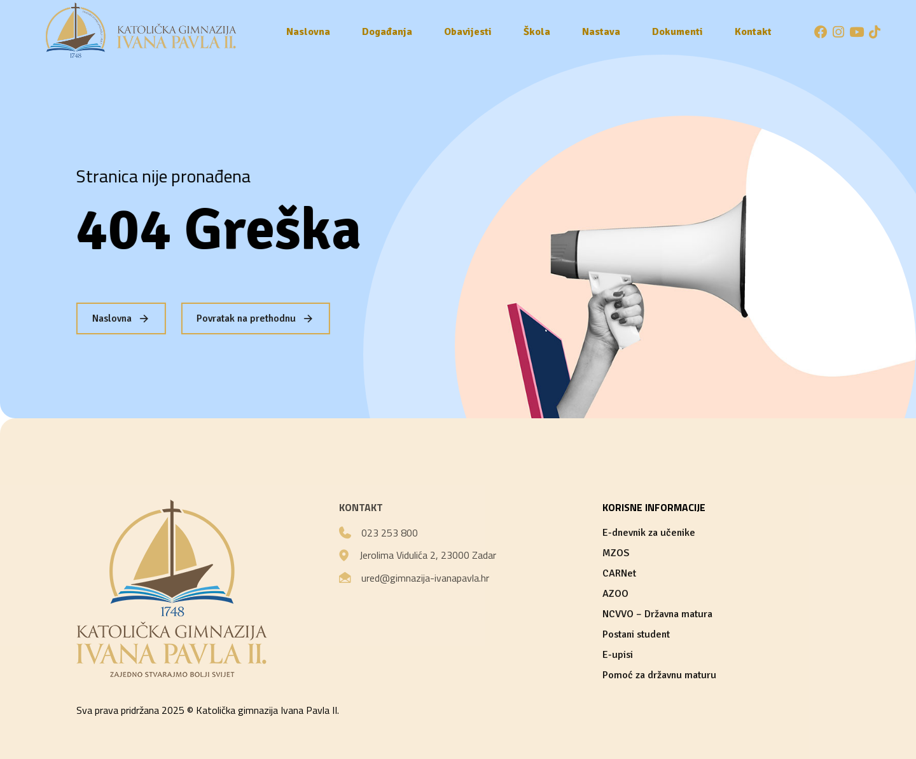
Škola (537, 31)
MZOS (615, 553)
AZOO (615, 593)
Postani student (636, 634)
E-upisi (617, 654)
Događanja (387, 31)
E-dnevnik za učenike (648, 532)
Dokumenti (677, 31)
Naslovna (308, 31)
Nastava (601, 31)
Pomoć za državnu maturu (659, 675)
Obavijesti (468, 31)
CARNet (619, 573)
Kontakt (753, 31)
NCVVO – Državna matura (657, 614)
